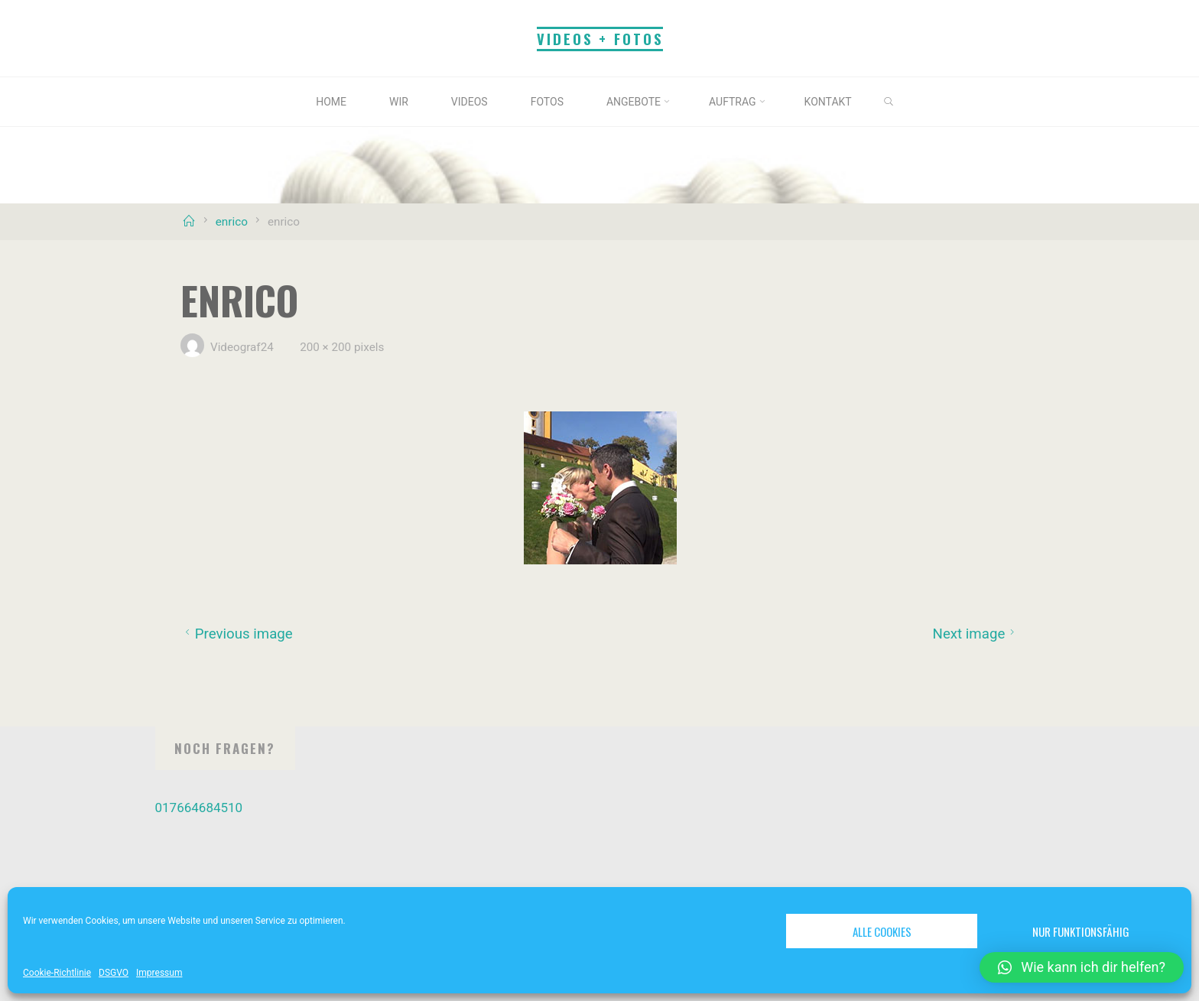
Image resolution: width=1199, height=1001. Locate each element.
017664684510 (199, 807)
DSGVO (113, 972)
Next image (975, 634)
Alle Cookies (882, 931)
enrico (232, 222)
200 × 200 (327, 347)
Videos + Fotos (600, 38)
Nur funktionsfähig (1080, 931)
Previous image (236, 634)
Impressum (159, 972)
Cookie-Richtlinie (57, 972)
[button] (1082, 967)
